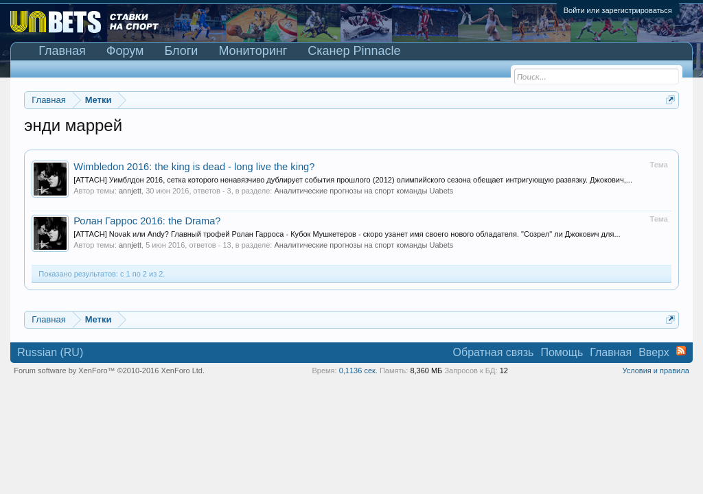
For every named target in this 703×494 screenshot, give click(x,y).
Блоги (181, 51)
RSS (681, 350)
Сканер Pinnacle (354, 51)
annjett (130, 191)
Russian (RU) (50, 352)
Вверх (653, 352)
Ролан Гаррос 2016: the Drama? (146, 220)
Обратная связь (493, 352)
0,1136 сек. (358, 370)
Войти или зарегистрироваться (618, 10)
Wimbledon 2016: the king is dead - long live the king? (193, 166)
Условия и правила (655, 370)
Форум (125, 51)
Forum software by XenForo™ (109, 370)
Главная (62, 51)
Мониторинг (252, 51)
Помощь (561, 352)
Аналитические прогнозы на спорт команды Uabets (363, 191)
